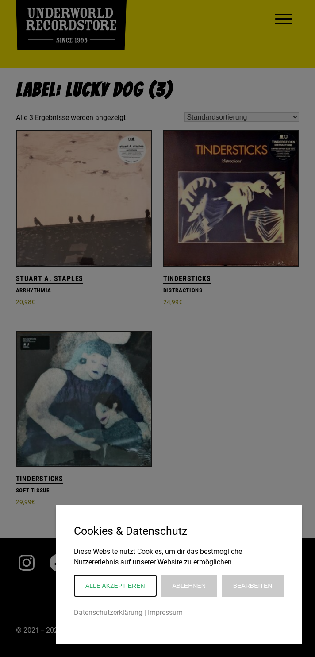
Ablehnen (188, 585)
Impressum (165, 612)
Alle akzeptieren (115, 585)
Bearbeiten (253, 585)
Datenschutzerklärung (108, 612)
